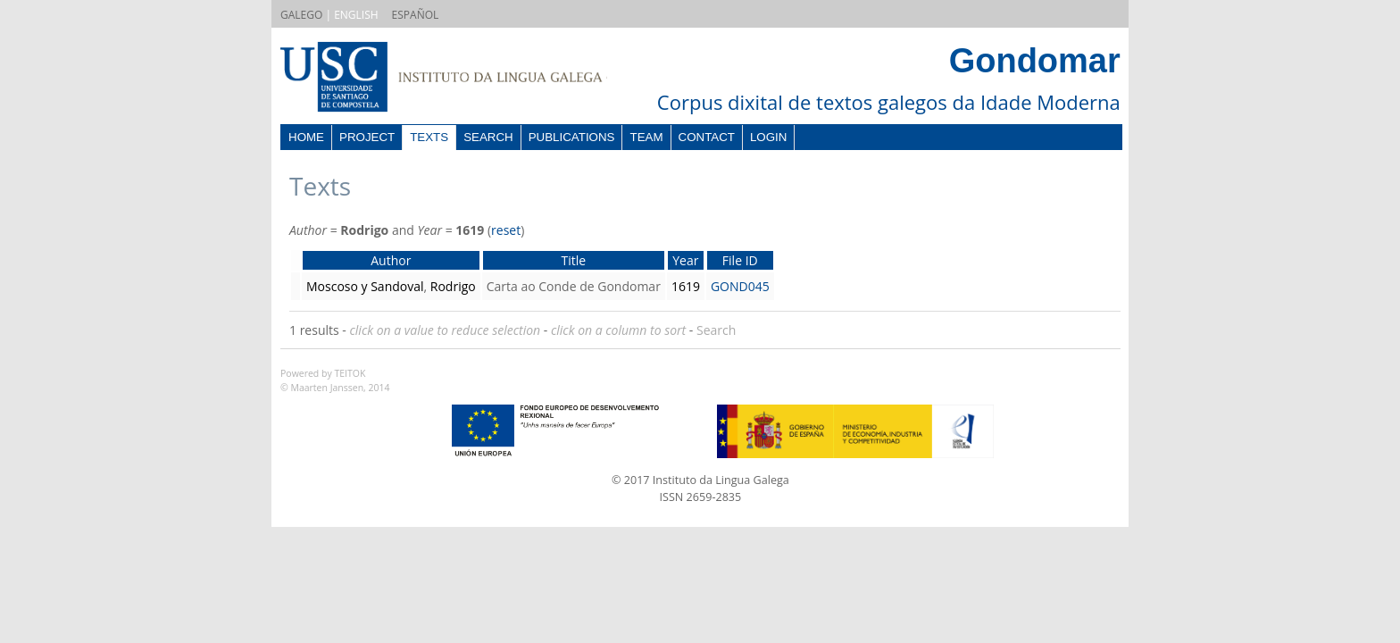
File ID (740, 260)
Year (685, 260)
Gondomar (1035, 60)
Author (391, 260)
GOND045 (740, 286)
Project (367, 137)
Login (768, 137)
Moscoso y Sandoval (365, 286)
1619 (685, 286)
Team (645, 137)
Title (573, 260)
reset (506, 229)
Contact (707, 137)
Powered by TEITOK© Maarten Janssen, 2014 (335, 380)
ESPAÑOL (415, 14)
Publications (572, 137)
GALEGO (301, 14)
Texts (429, 137)
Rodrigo (453, 286)
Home (306, 137)
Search (488, 137)
